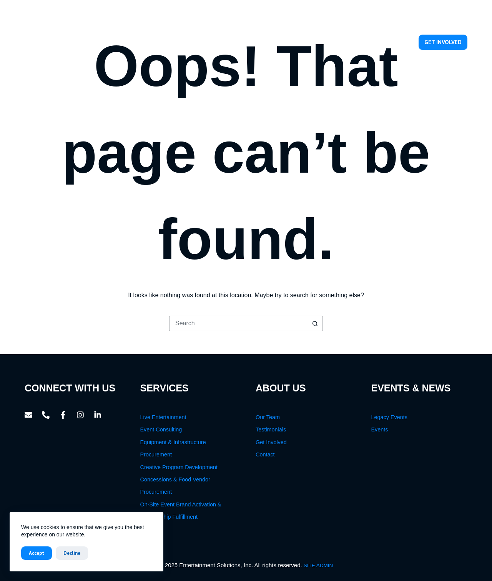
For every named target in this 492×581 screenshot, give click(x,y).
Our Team (320, 42)
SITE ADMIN (318, 565)
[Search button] (315, 323)
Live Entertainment (163, 417)
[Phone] (411, 16)
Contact (393, 42)
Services (281, 42)
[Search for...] (238, 323)
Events (358, 42)
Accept (36, 553)
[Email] (393, 16)
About (243, 42)
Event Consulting (161, 429)
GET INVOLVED (443, 42)
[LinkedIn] (462, 16)
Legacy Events (389, 417)
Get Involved (271, 442)
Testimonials (271, 429)
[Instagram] (445, 16)
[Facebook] (428, 16)
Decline (71, 553)
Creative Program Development (179, 467)
